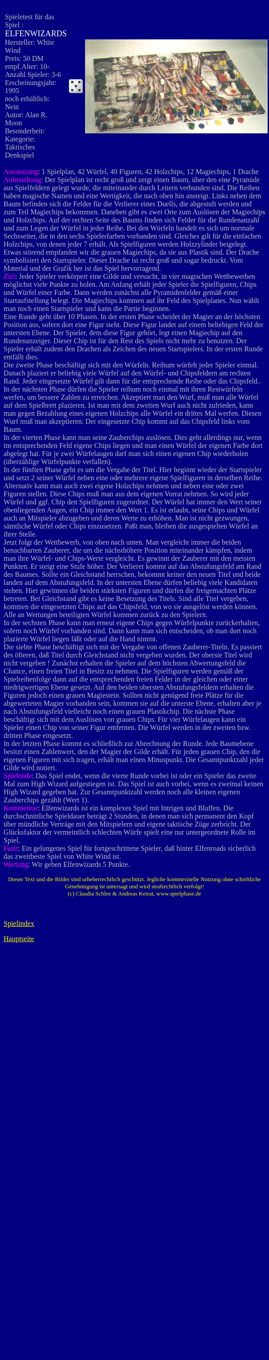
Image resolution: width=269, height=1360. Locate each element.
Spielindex (19, 923)
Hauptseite (19, 938)
